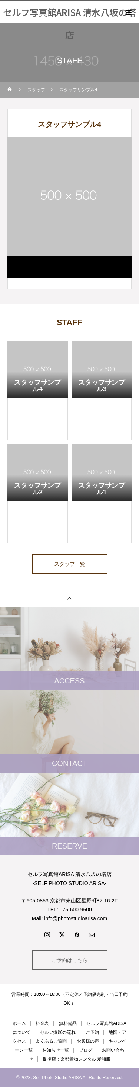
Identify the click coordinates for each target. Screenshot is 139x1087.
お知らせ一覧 (55, 1050)
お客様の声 (88, 1041)
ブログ (85, 1050)
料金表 (42, 1023)
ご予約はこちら (70, 960)
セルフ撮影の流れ (58, 1032)
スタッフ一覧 (69, 564)
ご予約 (92, 1032)
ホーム (19, 1023)
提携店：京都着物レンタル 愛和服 (76, 1059)
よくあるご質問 (51, 1041)
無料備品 (68, 1023)
